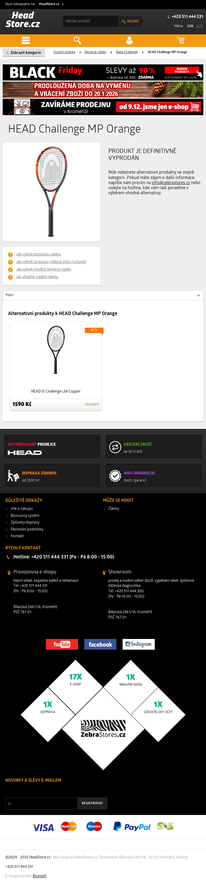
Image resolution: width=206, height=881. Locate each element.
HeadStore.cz (49, 4)
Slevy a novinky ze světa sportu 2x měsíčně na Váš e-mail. (51, 791)
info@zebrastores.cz (171, 183)
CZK (190, 26)
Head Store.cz (23, 21)
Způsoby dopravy (25, 523)
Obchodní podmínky (27, 530)
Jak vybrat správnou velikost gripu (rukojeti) (51, 262)
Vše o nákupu (22, 509)
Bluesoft (39, 876)
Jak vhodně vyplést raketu (37, 277)
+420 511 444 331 (187, 17)
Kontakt (17, 536)
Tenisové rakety (95, 52)
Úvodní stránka (64, 52)
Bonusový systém (25, 516)
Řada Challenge (127, 52)
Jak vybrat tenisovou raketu (38, 255)
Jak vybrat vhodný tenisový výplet (43, 270)
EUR (200, 26)
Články (113, 509)
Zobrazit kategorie (25, 53)
